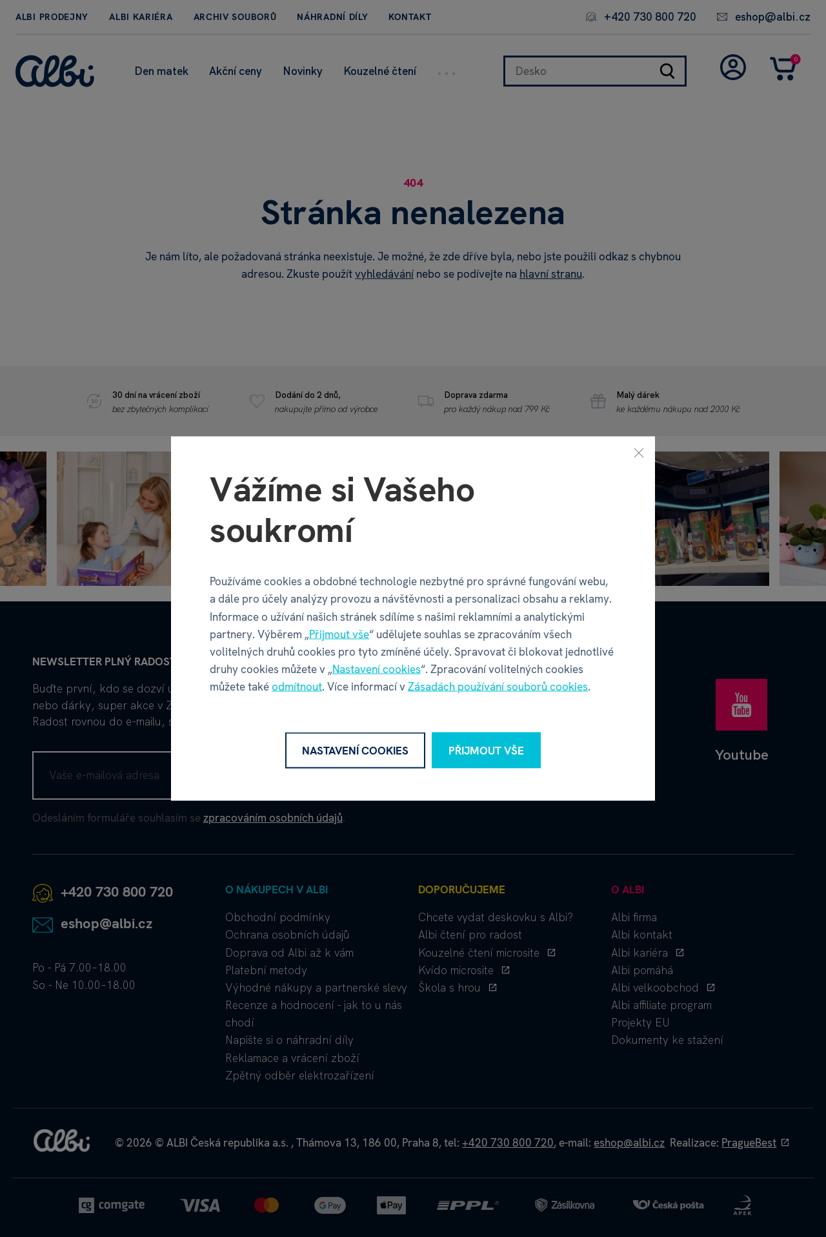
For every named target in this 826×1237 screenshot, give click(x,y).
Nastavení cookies (376, 669)
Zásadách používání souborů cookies (498, 687)
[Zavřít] (638, 452)
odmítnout (297, 687)
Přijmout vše (339, 634)
